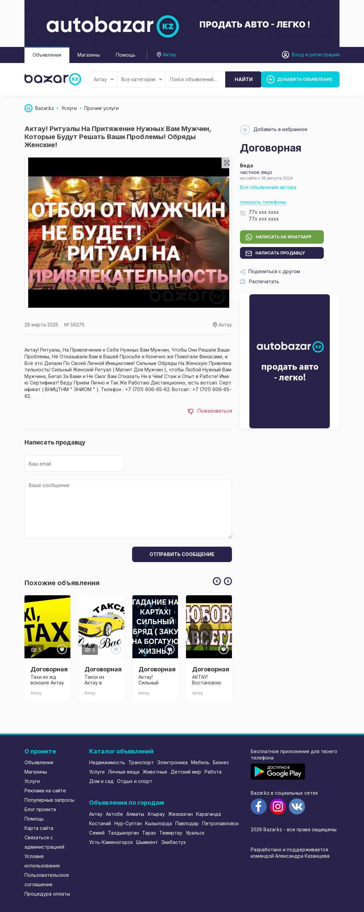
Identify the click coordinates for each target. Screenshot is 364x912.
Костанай (100, 823)
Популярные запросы (49, 800)
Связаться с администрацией (44, 842)
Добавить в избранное (273, 130)
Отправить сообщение (182, 554)
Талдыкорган (123, 833)
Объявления (47, 55)
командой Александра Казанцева (290, 856)
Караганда (208, 814)
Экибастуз (173, 842)
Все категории (141, 79)
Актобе (114, 814)
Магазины (88, 55)
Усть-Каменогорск (111, 842)
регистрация (324, 54)
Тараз (149, 833)
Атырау (156, 814)
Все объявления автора (268, 187)
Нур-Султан (128, 823)
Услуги (32, 781)
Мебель (200, 762)
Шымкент (147, 842)
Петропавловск (220, 823)
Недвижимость (107, 762)
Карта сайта (38, 828)
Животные (155, 772)
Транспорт (141, 762)
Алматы (135, 814)
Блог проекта (40, 809)
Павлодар (187, 823)
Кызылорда (158, 823)
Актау (104, 79)
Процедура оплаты (47, 894)
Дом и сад (101, 781)
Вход (298, 54)
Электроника (172, 762)
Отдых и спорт (134, 781)
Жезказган (180, 814)
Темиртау (170, 833)
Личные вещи (123, 772)
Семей (97, 833)
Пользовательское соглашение (46, 879)
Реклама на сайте (45, 790)
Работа (213, 772)
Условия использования (42, 860)
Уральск (195, 833)
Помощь (125, 55)
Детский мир (186, 772)
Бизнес (221, 762)
